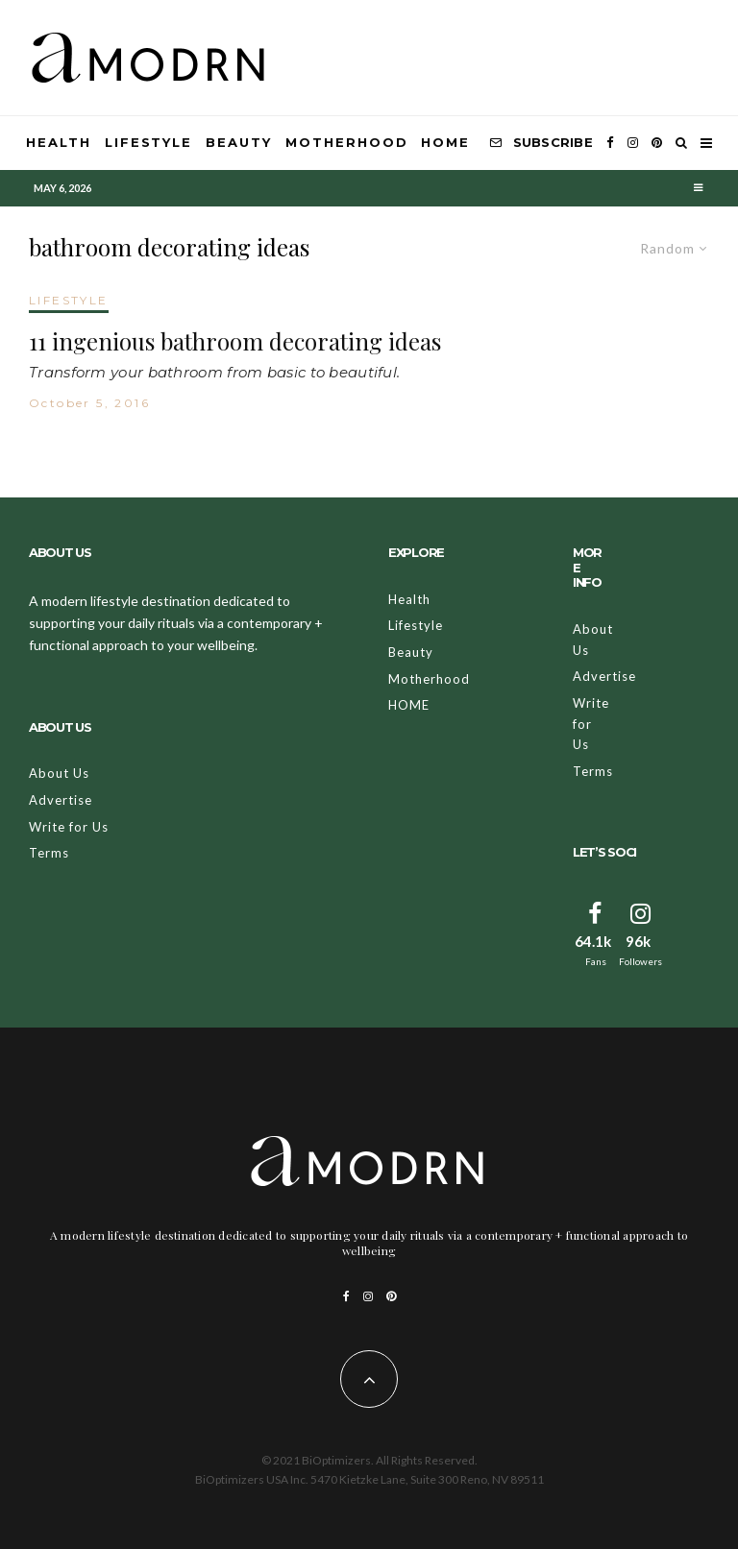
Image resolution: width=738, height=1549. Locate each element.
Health (58, 142)
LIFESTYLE (69, 300)
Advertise (60, 800)
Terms (49, 852)
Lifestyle (149, 142)
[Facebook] (610, 143)
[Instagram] (633, 143)
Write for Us (69, 827)
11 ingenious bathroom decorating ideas (235, 341)
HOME (445, 142)
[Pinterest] (657, 143)
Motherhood (346, 142)
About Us (59, 773)
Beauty (239, 142)
